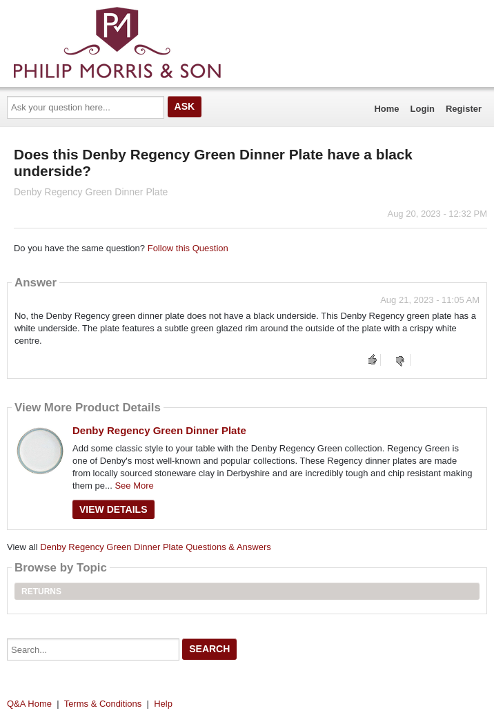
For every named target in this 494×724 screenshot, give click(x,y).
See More (134, 485)
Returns (41, 591)
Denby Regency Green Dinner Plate (159, 430)
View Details (113, 509)
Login (423, 109)
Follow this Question (188, 248)
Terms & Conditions (103, 703)
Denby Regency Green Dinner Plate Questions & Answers (155, 547)
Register (464, 109)
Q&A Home (29, 703)
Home (386, 109)
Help (163, 703)
